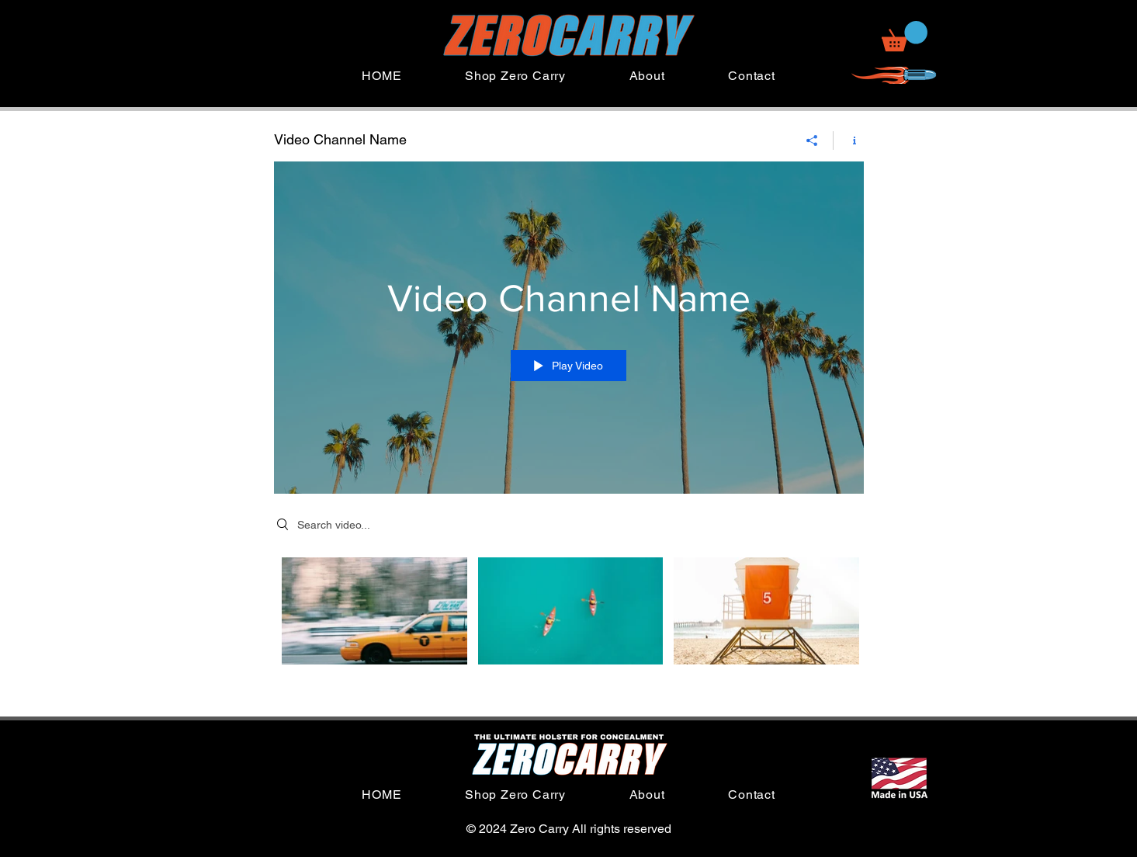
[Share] (812, 140)
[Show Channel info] (849, 140)
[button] (904, 36)
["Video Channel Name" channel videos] (569, 622)
